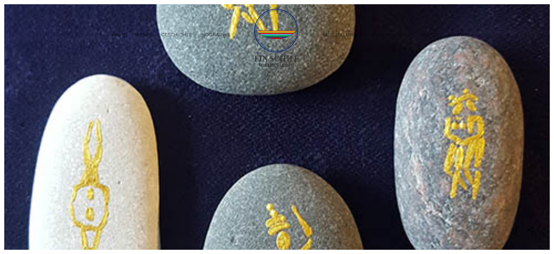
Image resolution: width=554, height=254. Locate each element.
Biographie (215, 34)
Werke (144, 34)
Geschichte (176, 34)
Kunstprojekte (392, 34)
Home (119, 34)
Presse (430, 34)
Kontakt (459, 34)
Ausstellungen (343, 34)
